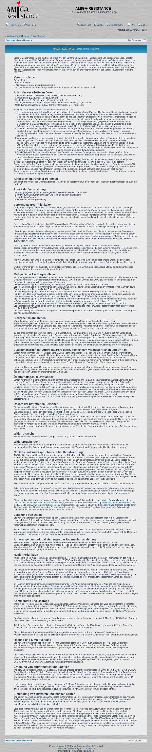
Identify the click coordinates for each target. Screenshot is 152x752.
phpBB (64, 746)
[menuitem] (84, 25)
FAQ (131, 25)
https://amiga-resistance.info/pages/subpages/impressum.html (65, 87)
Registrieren (13, 25)
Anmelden (29, 25)
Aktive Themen (37, 36)
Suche (142, 25)
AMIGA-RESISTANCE (64, 67)
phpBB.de (90, 748)
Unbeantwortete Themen (17, 36)
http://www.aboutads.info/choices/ (114, 502)
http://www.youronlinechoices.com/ (43, 505)
